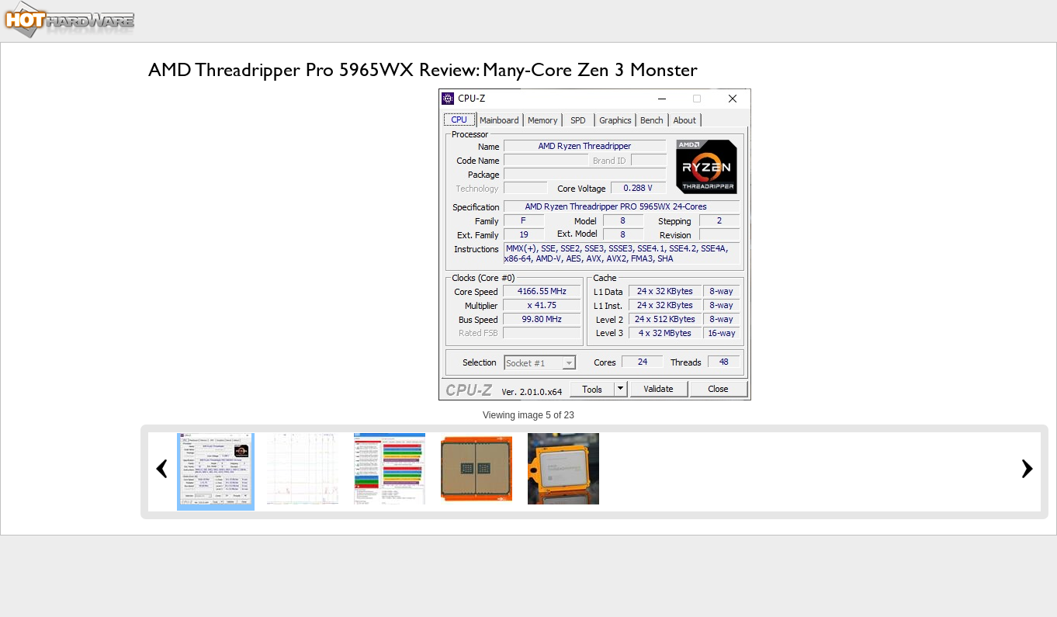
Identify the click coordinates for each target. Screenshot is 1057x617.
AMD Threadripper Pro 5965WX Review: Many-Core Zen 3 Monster (423, 69)
